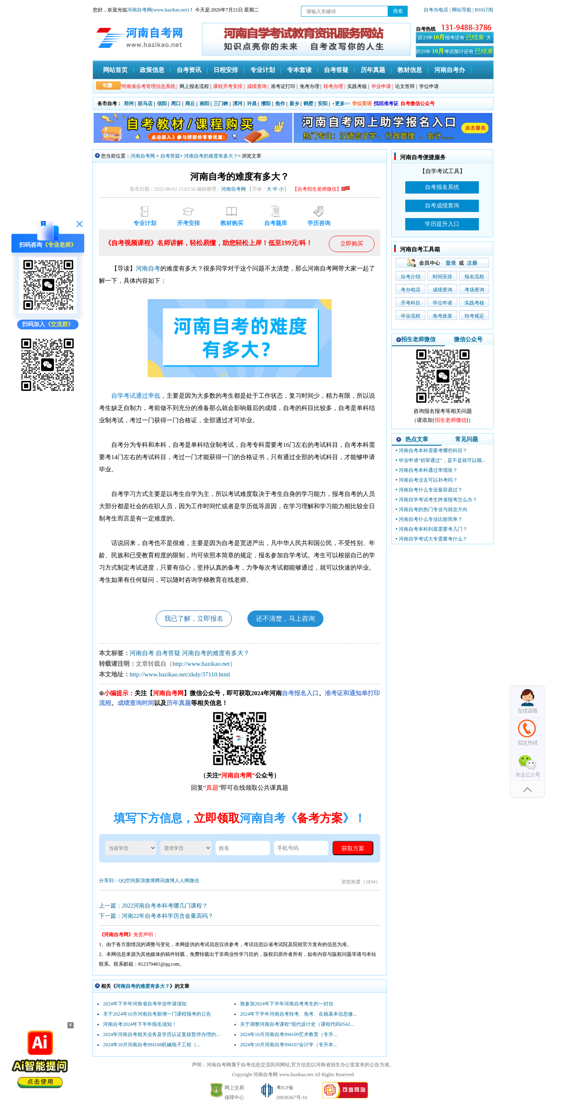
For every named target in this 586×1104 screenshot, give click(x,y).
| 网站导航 (460, 10)
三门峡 (220, 103)
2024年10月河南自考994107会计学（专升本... (288, 1045)
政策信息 (152, 70)
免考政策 (442, 316)
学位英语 (362, 103)
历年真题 (373, 70)
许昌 (252, 103)
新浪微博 (145, 880)
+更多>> (341, 103)
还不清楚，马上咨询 (285, 618)
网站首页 (115, 70)
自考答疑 (336, 70)
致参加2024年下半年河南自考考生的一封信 (286, 1004)
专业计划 (262, 70)
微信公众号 (468, 339)
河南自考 (148, 268)
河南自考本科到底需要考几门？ (433, 529)
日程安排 (225, 70)
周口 (176, 103)
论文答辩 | (406, 86)
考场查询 (474, 290)
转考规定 (474, 316)
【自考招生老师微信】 (321, 189)
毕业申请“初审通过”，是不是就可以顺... (442, 460)
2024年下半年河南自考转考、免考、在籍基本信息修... (298, 1014)
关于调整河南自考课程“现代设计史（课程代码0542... (297, 1024)
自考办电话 (436, 10)
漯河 (237, 103)
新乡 (294, 103)
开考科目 (410, 303)
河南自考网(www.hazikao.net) (158, 10)
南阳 (204, 103)
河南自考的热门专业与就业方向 (433, 509)
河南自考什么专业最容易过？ (431, 490)
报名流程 (474, 276)
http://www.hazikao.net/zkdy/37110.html (180, 674)
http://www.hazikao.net (201, 663)
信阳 (162, 103)
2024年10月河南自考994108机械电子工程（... (151, 1045)
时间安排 (442, 276)
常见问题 (466, 439)
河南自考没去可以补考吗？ (428, 480)
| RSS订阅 (483, 10)
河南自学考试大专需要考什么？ (433, 539)
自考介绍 (410, 276)
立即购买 (351, 244)
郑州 (129, 103)
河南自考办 (449, 70)
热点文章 (416, 439)
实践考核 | (358, 86)
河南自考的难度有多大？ (211, 156)
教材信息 (409, 70)
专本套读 (299, 70)
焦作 (280, 103)
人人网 (182, 880)
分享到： (109, 880)
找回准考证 (386, 103)
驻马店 (145, 103)
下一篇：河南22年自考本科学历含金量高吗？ (156, 916)
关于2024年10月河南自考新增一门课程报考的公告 (157, 1014)
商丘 (190, 103)
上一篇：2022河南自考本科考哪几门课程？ (153, 906)
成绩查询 (442, 290)
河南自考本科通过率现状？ (428, 470)
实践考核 (474, 303)
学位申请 (429, 86)
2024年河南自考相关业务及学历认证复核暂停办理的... (161, 1034)
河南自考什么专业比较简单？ (431, 519)
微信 (194, 880)
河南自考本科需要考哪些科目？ (433, 450)
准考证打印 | (284, 86)
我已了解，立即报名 (193, 618)
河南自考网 (142, 156)
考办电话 (410, 290)
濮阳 (266, 103)
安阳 (323, 103)
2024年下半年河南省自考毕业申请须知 (144, 1004)
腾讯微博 (165, 880)
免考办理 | (310, 86)
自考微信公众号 (417, 103)
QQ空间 (127, 880)
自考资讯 (189, 70)
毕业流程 (410, 316)
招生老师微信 (418, 339)
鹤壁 (308, 103)
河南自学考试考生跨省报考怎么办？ (438, 499)
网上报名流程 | (195, 86)
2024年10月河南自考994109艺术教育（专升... (288, 1034)
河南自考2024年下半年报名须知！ (140, 1024)
